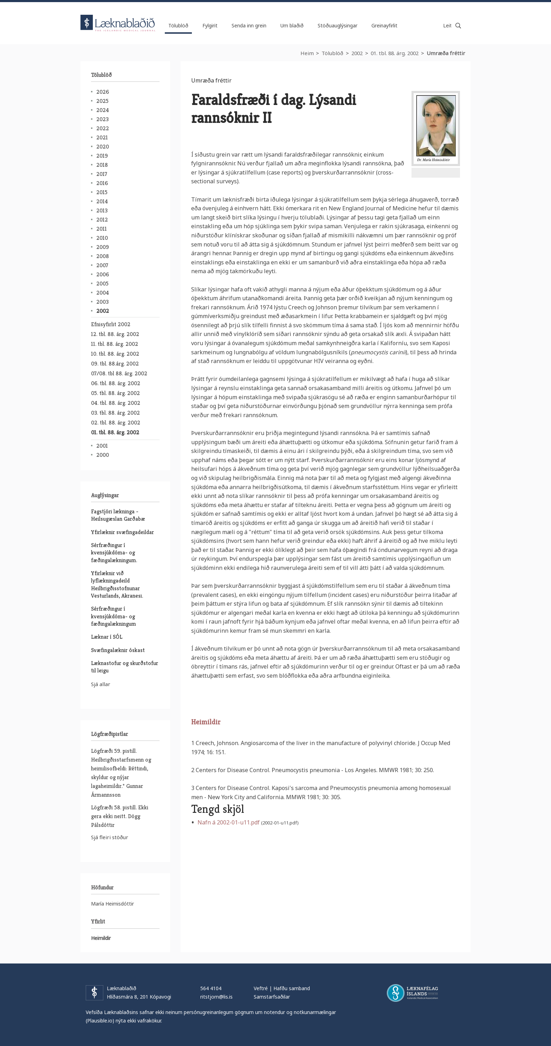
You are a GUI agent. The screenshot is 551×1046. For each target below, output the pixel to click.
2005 (102, 283)
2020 (102, 146)
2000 (102, 455)
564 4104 (210, 988)
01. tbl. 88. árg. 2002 (395, 53)
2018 (102, 165)
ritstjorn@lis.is (216, 996)
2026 (102, 92)
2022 (102, 128)
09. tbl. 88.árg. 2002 (115, 363)
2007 (102, 265)
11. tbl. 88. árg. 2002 (114, 344)
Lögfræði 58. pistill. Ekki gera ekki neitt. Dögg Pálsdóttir (119, 816)
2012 (102, 219)
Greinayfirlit (384, 25)
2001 (102, 445)
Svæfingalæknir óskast (118, 650)
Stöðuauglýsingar (337, 25)
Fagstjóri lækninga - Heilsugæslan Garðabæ (118, 515)
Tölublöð (332, 53)
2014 (102, 201)
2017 (101, 174)
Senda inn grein (249, 25)
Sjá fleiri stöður (109, 837)
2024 (102, 110)
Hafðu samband (291, 988)
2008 (102, 256)
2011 (101, 228)
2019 (102, 155)
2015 (102, 192)
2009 (102, 247)
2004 (102, 292)
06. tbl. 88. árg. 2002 (115, 383)
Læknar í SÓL (106, 636)
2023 (102, 119)
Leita (458, 26)
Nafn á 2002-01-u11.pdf (228, 822)
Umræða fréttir (446, 53)
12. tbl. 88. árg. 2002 (115, 334)
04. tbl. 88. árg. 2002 (115, 403)
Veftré (261, 988)
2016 (102, 183)
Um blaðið (292, 25)
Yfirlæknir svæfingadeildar (122, 532)
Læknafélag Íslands (412, 993)
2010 (102, 238)
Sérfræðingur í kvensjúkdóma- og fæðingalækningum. (114, 552)
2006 (102, 274)
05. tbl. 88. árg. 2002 (115, 393)
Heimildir (205, 722)
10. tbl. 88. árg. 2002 (115, 353)
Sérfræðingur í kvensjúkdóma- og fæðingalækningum (113, 616)
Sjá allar (100, 684)
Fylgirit (210, 25)
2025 (102, 101)
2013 (102, 210)
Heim (307, 53)
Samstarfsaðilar (272, 996)
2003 (102, 301)
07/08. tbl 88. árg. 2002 (119, 373)
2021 (102, 137)
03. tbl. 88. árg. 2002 (115, 412)
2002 (357, 53)
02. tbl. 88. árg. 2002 (115, 422)
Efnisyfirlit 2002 (110, 324)
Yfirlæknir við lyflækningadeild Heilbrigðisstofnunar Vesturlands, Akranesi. (117, 584)
